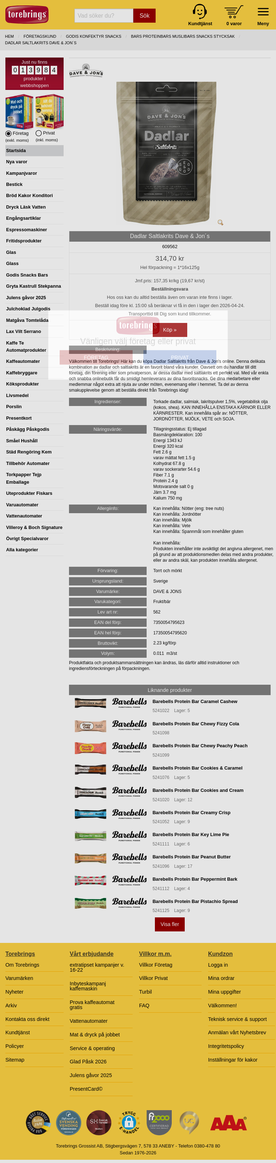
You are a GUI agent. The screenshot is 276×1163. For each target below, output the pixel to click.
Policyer (14, 1046)
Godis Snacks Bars (27, 275)
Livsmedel (17, 395)
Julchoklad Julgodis (28, 308)
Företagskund (40, 36)
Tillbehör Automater (28, 463)
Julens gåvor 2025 (26, 297)
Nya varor (16, 161)
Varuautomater (22, 504)
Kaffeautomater (23, 361)
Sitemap (14, 1060)
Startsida (16, 150)
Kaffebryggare (21, 372)
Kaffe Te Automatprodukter (26, 346)
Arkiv (11, 1005)
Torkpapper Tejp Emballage (23, 478)
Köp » (170, 330)
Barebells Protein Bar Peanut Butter (191, 856)
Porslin (14, 406)
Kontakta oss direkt (27, 1019)
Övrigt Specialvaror (27, 538)
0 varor (234, 23)
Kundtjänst (17, 1032)
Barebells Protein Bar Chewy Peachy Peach (200, 745)
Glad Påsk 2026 (88, 1061)
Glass (12, 263)
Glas (11, 252)
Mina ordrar (221, 978)
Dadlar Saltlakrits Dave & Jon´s (41, 43)
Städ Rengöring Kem (29, 452)
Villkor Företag (155, 965)
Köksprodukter (22, 384)
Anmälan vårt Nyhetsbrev (237, 1032)
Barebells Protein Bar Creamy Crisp (191, 812)
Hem (9, 36)
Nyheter (14, 992)
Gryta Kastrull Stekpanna (33, 286)
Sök (144, 16)
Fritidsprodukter (24, 240)
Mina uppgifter (224, 992)
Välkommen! (222, 1005)
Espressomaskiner (26, 229)
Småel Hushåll (21, 440)
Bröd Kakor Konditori (29, 195)
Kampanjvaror (21, 173)
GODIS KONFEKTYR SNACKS (93, 36)
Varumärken (19, 978)
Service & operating (92, 1048)
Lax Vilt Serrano (23, 331)
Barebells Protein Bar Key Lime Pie (190, 834)
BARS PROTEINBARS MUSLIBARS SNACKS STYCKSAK (183, 36)
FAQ (144, 1005)
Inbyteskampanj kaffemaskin (88, 986)
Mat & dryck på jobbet (95, 1034)
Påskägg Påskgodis (27, 429)
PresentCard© (86, 1089)
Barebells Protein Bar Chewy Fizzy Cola (195, 723)
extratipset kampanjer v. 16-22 (97, 967)
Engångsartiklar (23, 218)
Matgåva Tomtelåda (27, 320)
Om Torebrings (22, 965)
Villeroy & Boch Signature (34, 527)
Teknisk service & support (237, 1019)
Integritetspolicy (226, 1046)
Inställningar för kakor (233, 1060)
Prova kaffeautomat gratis (92, 1004)
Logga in (218, 965)
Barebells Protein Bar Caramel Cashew (194, 701)
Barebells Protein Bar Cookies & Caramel (197, 768)
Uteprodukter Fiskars (29, 493)
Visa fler (170, 924)
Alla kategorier (22, 549)
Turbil (145, 992)
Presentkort (19, 418)
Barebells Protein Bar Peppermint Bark (194, 879)
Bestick (14, 184)
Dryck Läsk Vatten (26, 207)
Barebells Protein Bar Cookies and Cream (197, 790)
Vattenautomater (24, 516)
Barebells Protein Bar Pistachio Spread (195, 901)
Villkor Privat (153, 978)
